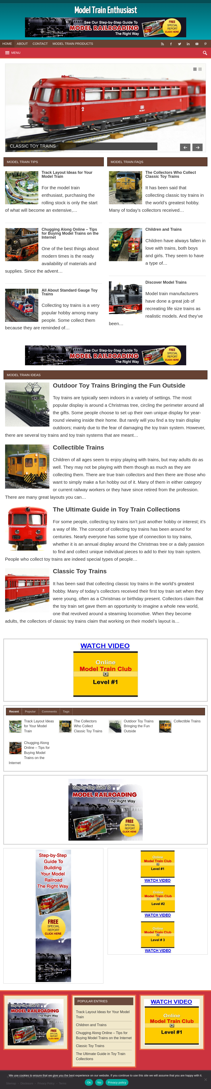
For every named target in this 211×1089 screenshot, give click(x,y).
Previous (183, 146)
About (22, 43)
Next (197, 146)
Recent (14, 711)
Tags (66, 711)
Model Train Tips (22, 162)
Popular (30, 711)
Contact (40, 43)
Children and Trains (163, 229)
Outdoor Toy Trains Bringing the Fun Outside (119, 385)
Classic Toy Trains (33, 146)
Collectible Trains (78, 447)
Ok (89, 1082)
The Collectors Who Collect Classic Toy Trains (170, 174)
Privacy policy (117, 1082)
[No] (205, 1079)
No (99, 1082)
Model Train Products (73, 43)
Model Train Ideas (24, 375)
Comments (49, 711)
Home (7, 43)
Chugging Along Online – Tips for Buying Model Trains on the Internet (70, 233)
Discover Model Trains (166, 282)
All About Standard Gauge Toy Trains (70, 292)
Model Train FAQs (127, 162)
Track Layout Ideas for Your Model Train (67, 174)
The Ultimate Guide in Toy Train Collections (116, 509)
